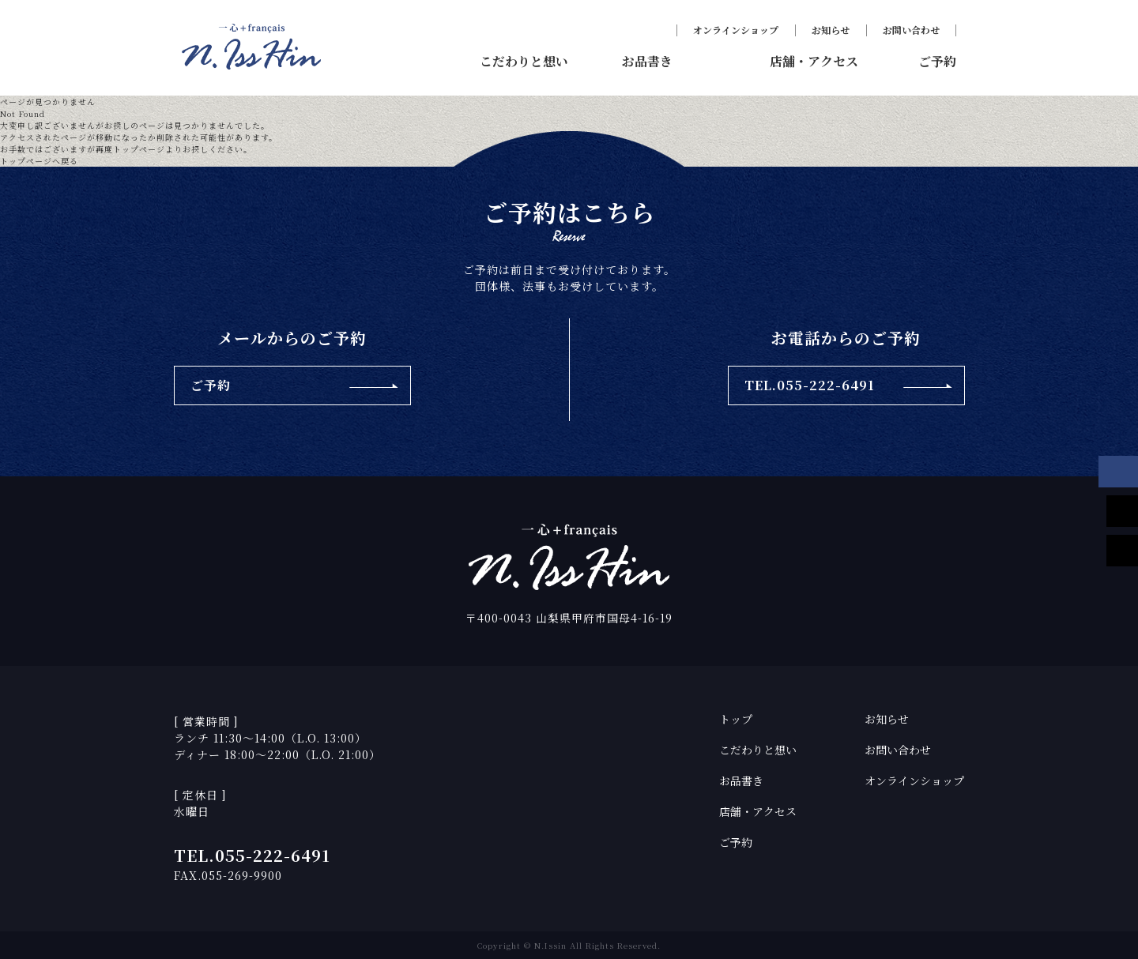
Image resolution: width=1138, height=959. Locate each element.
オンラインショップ (735, 29)
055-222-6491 (272, 855)
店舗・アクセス (758, 811)
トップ (735, 719)
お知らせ (831, 29)
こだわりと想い (758, 750)
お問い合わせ (911, 29)
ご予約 (735, 842)
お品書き (741, 780)
